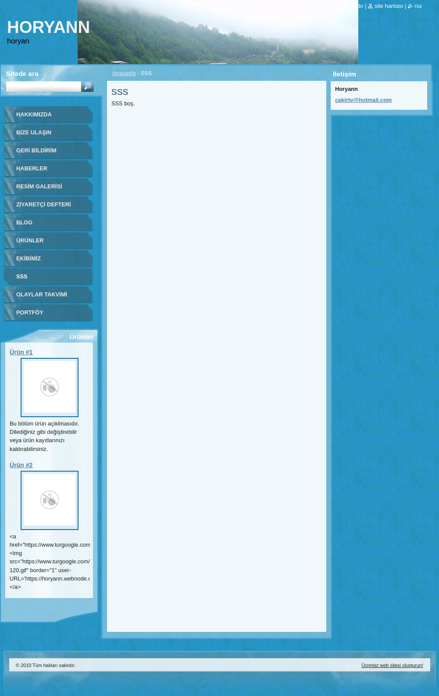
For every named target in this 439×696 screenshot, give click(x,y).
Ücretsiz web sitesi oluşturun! (392, 665)
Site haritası (389, 6)
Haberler (31, 168)
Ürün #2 (21, 465)
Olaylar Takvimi (41, 294)
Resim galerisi (39, 186)
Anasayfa (124, 73)
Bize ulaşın (33, 132)
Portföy (29, 312)
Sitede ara (22, 73)
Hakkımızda (34, 114)
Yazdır (356, 6)
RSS (418, 6)
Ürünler (30, 240)
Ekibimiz (28, 258)
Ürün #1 (21, 352)
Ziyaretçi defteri (43, 204)
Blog (24, 222)
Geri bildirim (36, 150)
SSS (22, 276)
